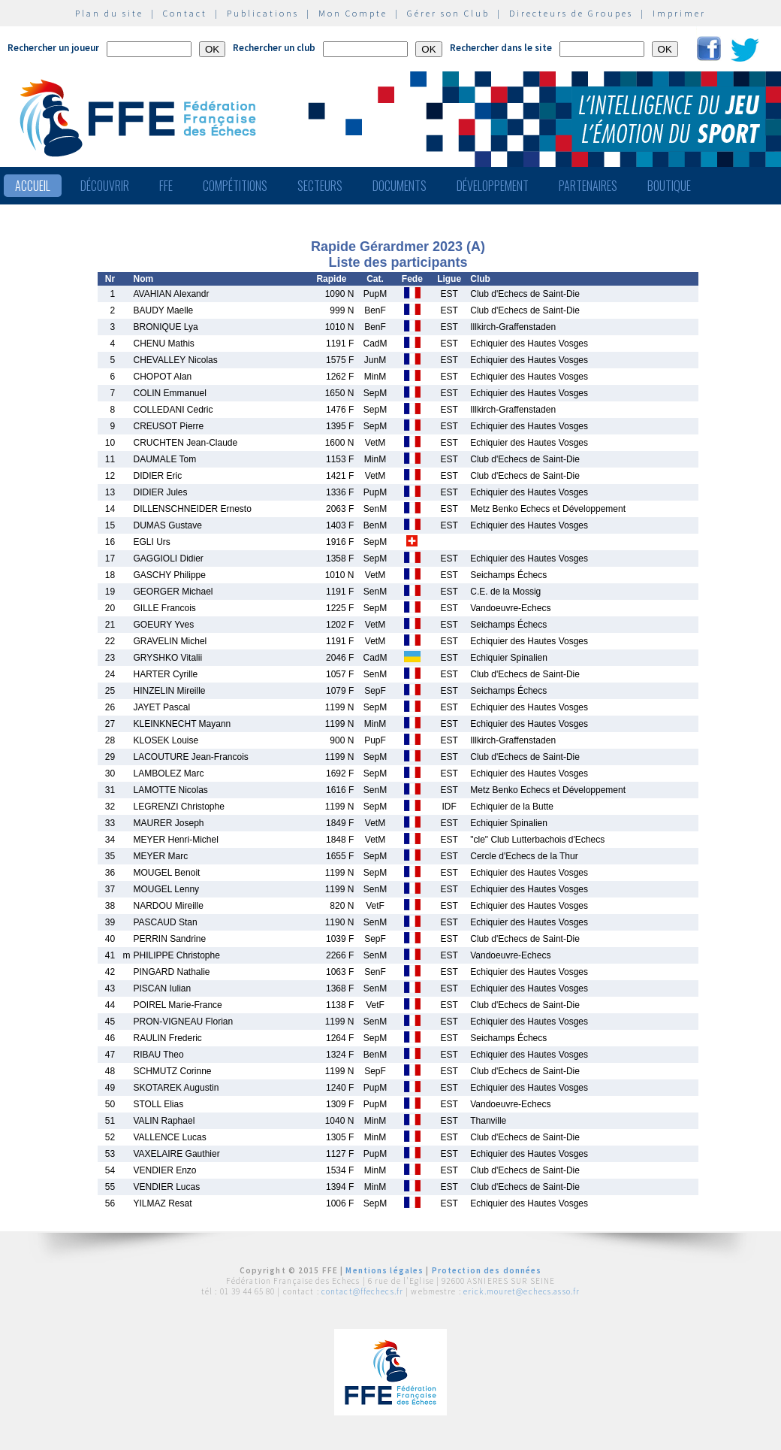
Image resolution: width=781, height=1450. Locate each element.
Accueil (32, 186)
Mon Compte (352, 13)
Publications (263, 13)
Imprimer (679, 13)
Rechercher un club (274, 47)
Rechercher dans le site (501, 47)
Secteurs (319, 186)
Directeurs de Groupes (571, 13)
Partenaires (588, 186)
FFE (166, 186)
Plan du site (109, 13)
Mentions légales (384, 1270)
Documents (399, 186)
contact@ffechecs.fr (362, 1291)
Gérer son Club (448, 13)
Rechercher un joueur (53, 47)
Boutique (669, 186)
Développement (493, 186)
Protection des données (487, 1270)
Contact (185, 13)
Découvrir (104, 186)
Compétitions (235, 186)
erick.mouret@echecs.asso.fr (521, 1291)
